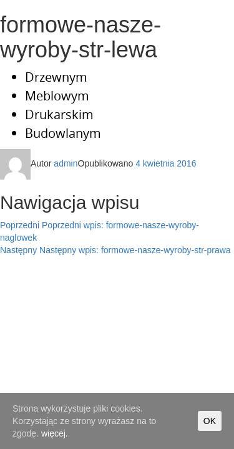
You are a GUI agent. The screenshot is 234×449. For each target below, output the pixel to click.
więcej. (54, 433)
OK (209, 421)
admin (65, 163)
